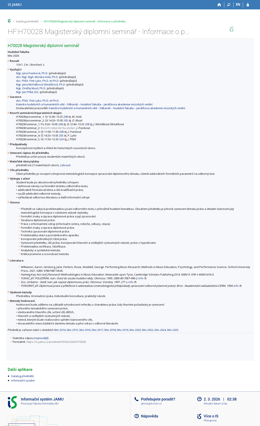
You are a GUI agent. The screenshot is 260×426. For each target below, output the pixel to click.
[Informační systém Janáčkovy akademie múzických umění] (15, 4)
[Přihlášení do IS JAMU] (247, 5)
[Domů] (219, 5)
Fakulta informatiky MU (46, 403)
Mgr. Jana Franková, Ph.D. (32, 73)
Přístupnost (210, 420)
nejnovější (41, 338)
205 (66, 120)
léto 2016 (85, 330)
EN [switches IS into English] (238, 4)
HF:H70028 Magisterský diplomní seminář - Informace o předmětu (85, 21)
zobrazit (65, 165)
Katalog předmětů (27, 21)
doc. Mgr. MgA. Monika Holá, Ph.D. (37, 77)
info (140, 278)
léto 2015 (72, 330)
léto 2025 (172, 330)
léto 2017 (97, 330)
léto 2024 (160, 330)
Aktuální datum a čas (215, 403)
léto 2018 (110, 330)
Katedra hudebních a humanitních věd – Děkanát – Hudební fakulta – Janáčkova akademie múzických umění (84, 104)
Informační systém (23, 380)
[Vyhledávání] (229, 5)
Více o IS (211, 416)
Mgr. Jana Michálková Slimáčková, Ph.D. (41, 84)
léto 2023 (147, 330)
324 (61, 139)
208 (65, 117)
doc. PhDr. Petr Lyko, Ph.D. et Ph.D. (37, 81)
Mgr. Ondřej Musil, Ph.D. (31, 88)
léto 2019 (122, 330)
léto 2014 (59, 330)
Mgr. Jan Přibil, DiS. (27, 92)
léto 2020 (135, 330)
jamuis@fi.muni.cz (151, 403)
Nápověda (149, 416)
